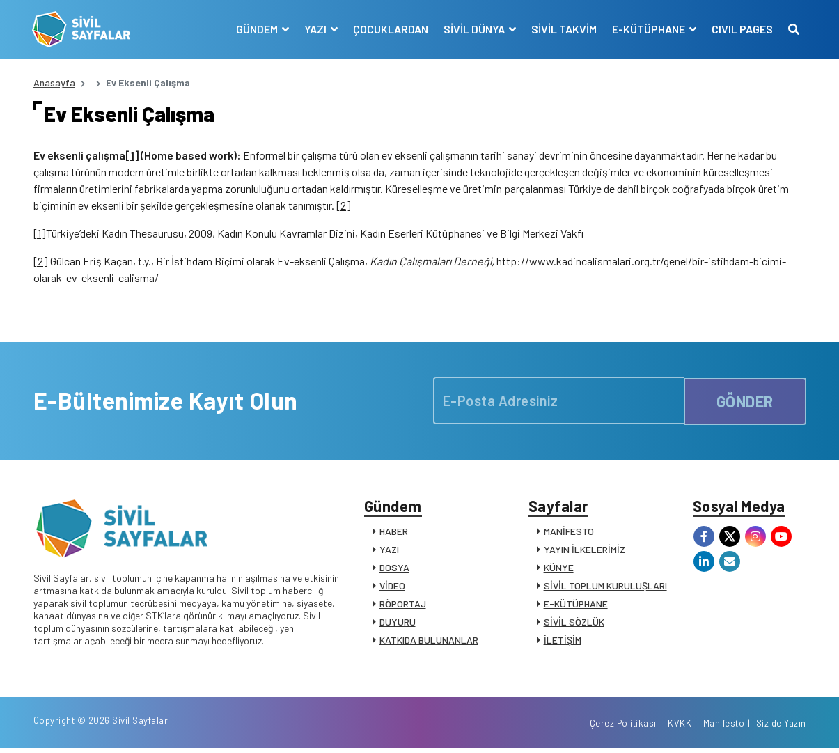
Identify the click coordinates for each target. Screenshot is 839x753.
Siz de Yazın (781, 727)
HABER (393, 533)
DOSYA (394, 569)
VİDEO (392, 587)
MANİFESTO (569, 533)
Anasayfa (54, 82)
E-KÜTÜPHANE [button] (649, 29)
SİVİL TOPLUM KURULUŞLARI (605, 587)
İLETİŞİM (562, 642)
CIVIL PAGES (741, 29)
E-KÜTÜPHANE (576, 606)
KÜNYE (559, 569)
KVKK (679, 727)
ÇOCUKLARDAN (390, 29)
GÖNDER (745, 402)
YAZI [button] (316, 29)
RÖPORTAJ (402, 606)
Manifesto (724, 727)
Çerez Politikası (623, 727)
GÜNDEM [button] (257, 29)
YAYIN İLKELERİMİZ (584, 551)
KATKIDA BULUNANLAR (428, 642)
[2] (343, 206)
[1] (132, 156)
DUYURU (397, 624)
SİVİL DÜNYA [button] (474, 29)
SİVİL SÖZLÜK (574, 624)
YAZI (389, 551)
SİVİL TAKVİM (563, 29)
